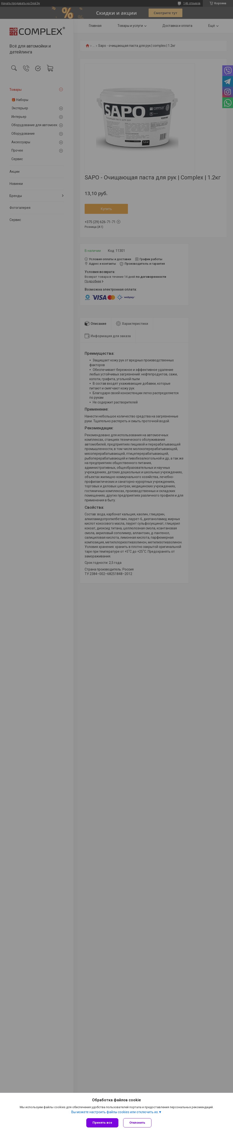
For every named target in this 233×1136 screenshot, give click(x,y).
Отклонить (137, 1122)
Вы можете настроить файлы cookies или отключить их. (115, 1112)
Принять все (102, 1122)
